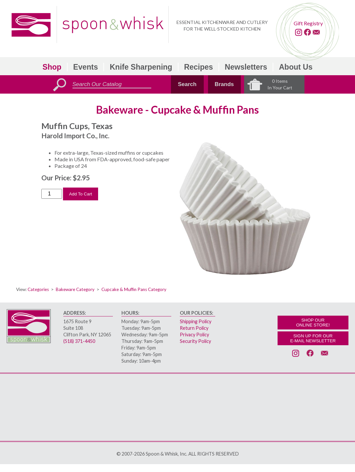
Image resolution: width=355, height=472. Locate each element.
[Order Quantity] (51, 194)
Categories (38, 289)
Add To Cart (80, 193)
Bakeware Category (75, 289)
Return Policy (194, 328)
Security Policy (195, 341)
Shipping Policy (195, 321)
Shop (52, 67)
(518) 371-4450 (79, 341)
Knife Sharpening (141, 67)
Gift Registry (308, 23)
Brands (224, 84)
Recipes (198, 67)
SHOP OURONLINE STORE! (313, 322)
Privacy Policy (194, 334)
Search (187, 84)
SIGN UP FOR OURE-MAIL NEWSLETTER (313, 338)
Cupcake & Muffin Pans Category (133, 289)
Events (85, 67)
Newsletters (246, 67)
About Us (295, 67)
